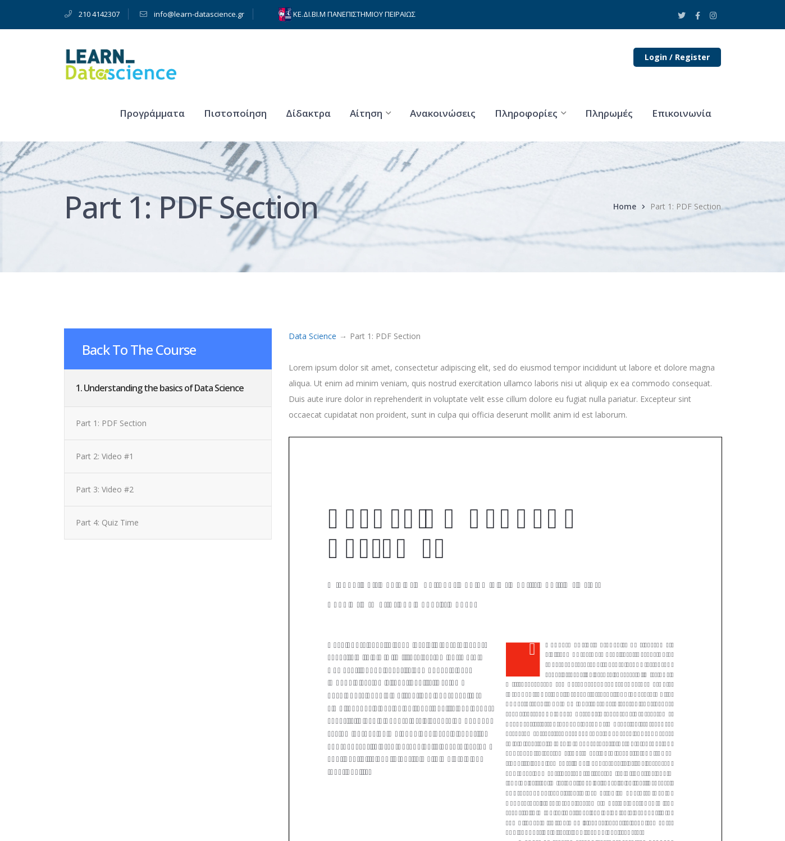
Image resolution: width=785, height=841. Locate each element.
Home (624, 206)
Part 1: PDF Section (111, 423)
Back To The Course (139, 349)
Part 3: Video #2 (105, 489)
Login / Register (677, 57)
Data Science (312, 336)
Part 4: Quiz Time (107, 522)
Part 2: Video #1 (105, 456)
